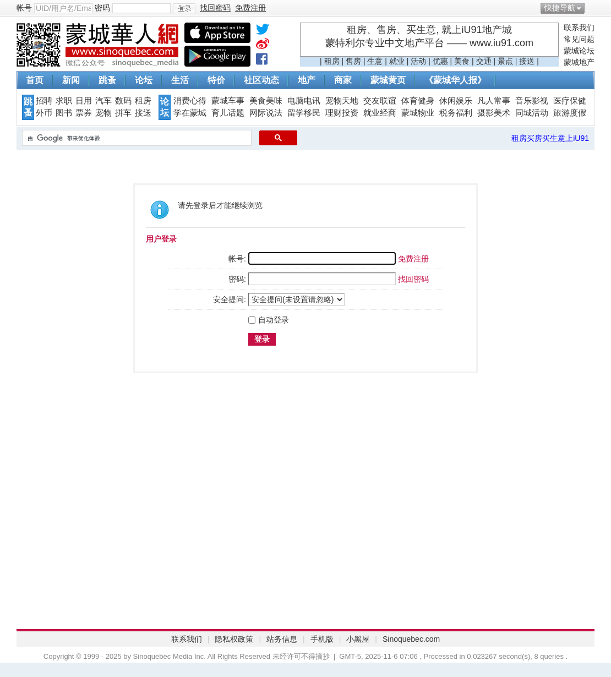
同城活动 (531, 112)
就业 (397, 61)
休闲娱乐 (455, 100)
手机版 (322, 639)
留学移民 (303, 112)
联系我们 (579, 27)
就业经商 (379, 112)
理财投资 (341, 112)
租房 (332, 61)
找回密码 (413, 279)
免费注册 (413, 258)
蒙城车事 (227, 100)
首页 (34, 80)
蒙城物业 (417, 112)
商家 (343, 80)
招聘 (44, 100)
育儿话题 (227, 112)
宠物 (103, 112)
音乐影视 (531, 100)
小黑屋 (357, 639)
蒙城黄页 (388, 80)
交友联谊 (379, 100)
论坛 (143, 80)
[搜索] (136, 138)
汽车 (103, 100)
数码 (123, 100)
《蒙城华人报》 (455, 80)
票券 (83, 112)
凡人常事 (493, 100)
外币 (44, 112)
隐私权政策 (234, 639)
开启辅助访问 (591, 8)
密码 (102, 7)
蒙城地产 (579, 62)
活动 (418, 61)
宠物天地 (341, 100)
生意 (375, 61)
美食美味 (265, 100)
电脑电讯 (303, 100)
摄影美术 (493, 112)
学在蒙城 (189, 112)
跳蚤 (107, 80)
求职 (64, 100)
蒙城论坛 (579, 50)
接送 (526, 61)
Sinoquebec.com (411, 639)
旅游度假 (569, 112)
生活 (180, 80)
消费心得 (189, 100)
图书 (64, 112)
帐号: (237, 258)
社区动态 (261, 80)
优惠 (440, 61)
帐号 (24, 7)
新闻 (71, 80)
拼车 (123, 112)
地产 (306, 80)
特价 (216, 80)
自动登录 (268, 319)
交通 (484, 61)
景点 (505, 61)
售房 (353, 61)
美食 (462, 61)
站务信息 (281, 639)
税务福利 (455, 112)
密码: (237, 279)
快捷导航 (559, 7)
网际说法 (265, 112)
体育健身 (417, 100)
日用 (83, 100)
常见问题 (579, 39)
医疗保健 (569, 100)
